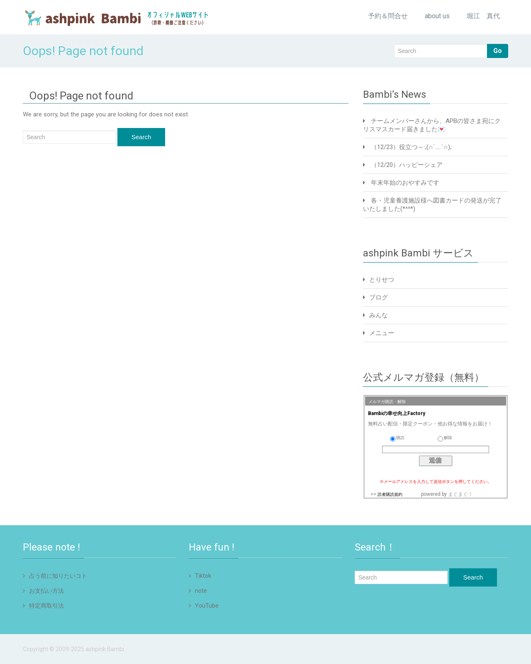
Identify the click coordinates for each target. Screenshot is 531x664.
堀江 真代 (483, 16)
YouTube (207, 605)
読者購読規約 (390, 494)
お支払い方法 (46, 590)
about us (437, 16)
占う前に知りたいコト (58, 575)
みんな (378, 315)
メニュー (381, 333)
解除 (445, 437)
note (201, 590)
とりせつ (381, 279)
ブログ (378, 297)
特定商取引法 (46, 605)
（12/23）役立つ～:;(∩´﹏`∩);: (412, 147)
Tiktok (203, 575)
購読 (397, 437)
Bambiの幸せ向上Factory (396, 413)
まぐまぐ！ (460, 494)
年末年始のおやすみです (405, 182)
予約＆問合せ (388, 16)
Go (497, 51)
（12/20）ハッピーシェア (407, 165)
